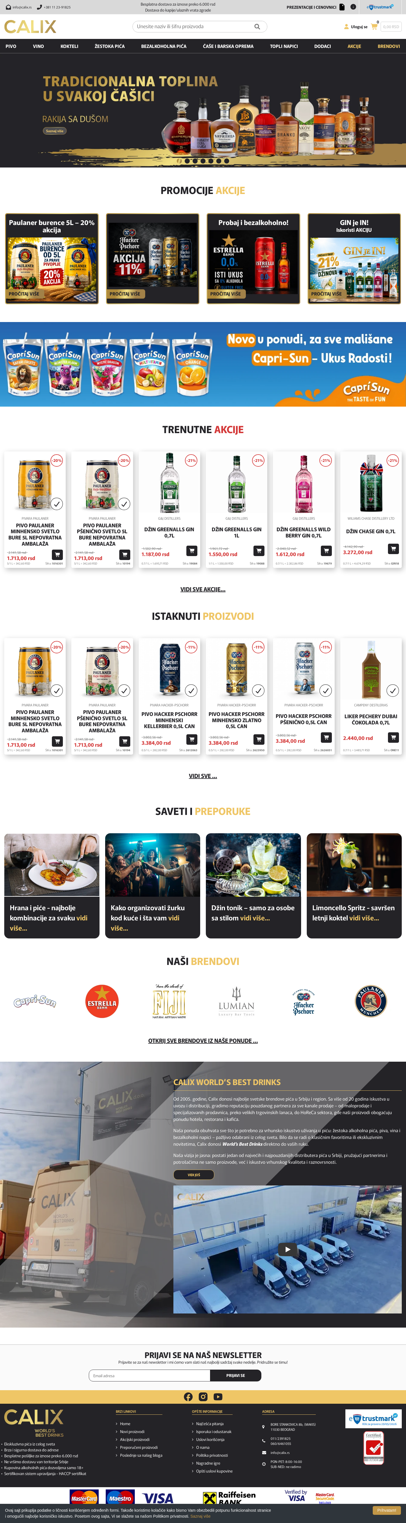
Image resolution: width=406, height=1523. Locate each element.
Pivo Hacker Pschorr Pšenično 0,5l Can (304, 719)
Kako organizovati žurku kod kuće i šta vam (148, 917)
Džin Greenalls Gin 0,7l (169, 532)
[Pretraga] (257, 26)
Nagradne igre (208, 1463)
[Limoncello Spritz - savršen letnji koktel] (354, 865)
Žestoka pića (110, 46)
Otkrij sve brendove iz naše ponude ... (203, 1040)
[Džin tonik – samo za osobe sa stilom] (253, 865)
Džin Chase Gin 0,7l (371, 531)
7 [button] (227, 161)
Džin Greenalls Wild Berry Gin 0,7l (304, 532)
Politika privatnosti (212, 1455)
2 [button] (187, 161)
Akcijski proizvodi (134, 1439)
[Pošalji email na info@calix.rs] (18, 7)
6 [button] (219, 161)
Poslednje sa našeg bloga (141, 1455)
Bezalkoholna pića (163, 46)
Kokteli (69, 46)
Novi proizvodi (132, 1431)
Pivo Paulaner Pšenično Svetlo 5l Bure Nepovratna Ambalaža (102, 534)
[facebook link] (188, 1396)
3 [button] (195, 161)
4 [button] (203, 161)
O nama (202, 1447)
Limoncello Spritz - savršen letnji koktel (353, 912)
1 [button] (179, 161)
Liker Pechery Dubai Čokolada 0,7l (371, 719)
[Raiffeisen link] (229, 1498)
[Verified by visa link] (296, 1498)
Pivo (11, 46)
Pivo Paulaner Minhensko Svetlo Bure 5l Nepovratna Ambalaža (35, 534)
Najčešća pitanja (210, 1423)
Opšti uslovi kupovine (214, 1471)
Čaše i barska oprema (228, 46)
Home (125, 1423)
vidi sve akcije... (203, 589)
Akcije (354, 46)
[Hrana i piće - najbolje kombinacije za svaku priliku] (52, 865)
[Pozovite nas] (52, 7)
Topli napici (284, 46)
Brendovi (389, 46)
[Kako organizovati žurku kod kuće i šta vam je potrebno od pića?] (152, 865)
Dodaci (322, 46)
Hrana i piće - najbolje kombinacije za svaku (48, 917)
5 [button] (211, 161)
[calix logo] (33, 1425)
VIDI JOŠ (194, 1174)
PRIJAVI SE (235, 1375)
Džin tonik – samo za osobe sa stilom (253, 912)
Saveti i (203, 810)
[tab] (179, 161)
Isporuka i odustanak (213, 1431)
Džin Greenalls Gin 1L (237, 532)
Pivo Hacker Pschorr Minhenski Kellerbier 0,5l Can (169, 720)
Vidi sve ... (203, 776)
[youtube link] (217, 1396)
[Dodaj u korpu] (57, 555)
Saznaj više (200, 1516)
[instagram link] (203, 1396)
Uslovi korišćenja (210, 1439)
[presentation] (293, 1376)
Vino (38, 46)
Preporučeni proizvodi (139, 1447)
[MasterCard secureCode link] (325, 1498)
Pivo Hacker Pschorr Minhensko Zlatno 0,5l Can (236, 720)
